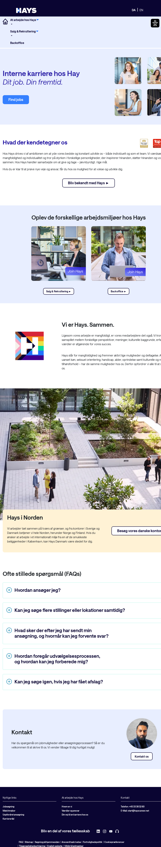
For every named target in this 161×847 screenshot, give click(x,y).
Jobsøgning (8, 806)
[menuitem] (24, 22)
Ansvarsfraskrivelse (71, 842)
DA (134, 10)
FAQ (21, 842)
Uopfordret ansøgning (13, 814)
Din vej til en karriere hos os (75, 814)
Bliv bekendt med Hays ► (88, 183)
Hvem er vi (67, 806)
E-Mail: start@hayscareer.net (135, 810)
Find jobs (15, 99)
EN (141, 10)
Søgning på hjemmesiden (47, 842)
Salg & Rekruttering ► (58, 291)
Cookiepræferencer (114, 842)
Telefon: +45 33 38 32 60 (133, 806)
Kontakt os (142, 756)
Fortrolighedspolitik (92, 842)
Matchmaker (9, 810)
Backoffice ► (118, 291)
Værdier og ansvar (70, 810)
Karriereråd (8, 818)
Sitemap (29, 842)
